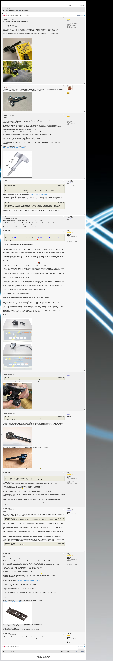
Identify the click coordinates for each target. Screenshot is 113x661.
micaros (6, 374)
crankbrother (69, 633)
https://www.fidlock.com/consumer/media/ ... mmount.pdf (16, 188)
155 (70, 637)
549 (70, 118)
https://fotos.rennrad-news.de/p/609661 (42, 224)
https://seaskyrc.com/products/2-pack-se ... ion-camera (14, 147)
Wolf (6, 87)
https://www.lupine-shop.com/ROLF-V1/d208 (12, 601)
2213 (71, 95)
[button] (81, 15)
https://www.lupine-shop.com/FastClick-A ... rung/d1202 (28, 580)
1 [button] (82, 15)
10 (70, 377)
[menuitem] (10, 8)
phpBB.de (48, 656)
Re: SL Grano (6, 18)
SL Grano (5, 13)
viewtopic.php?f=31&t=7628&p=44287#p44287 (38, 194)
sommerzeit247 (69, 180)
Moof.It (68, 17)
